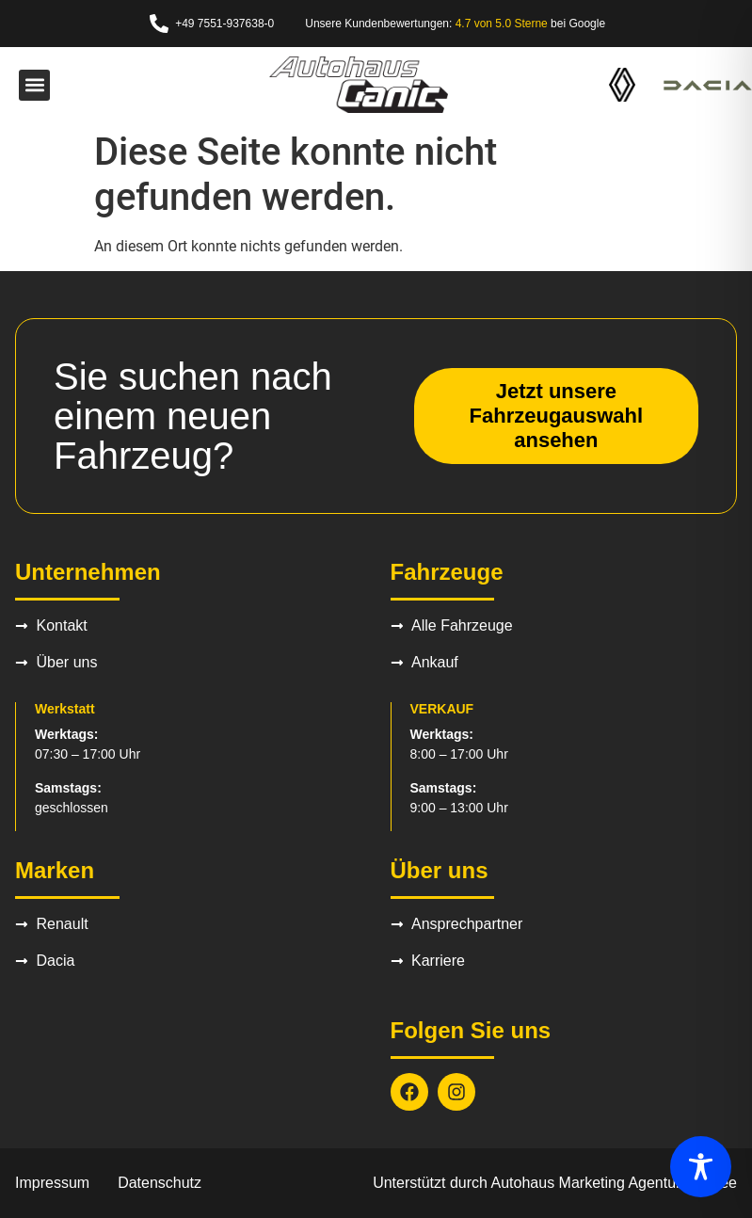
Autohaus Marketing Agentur (586, 1183)
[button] (34, 85)
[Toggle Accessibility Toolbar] (700, 1166)
